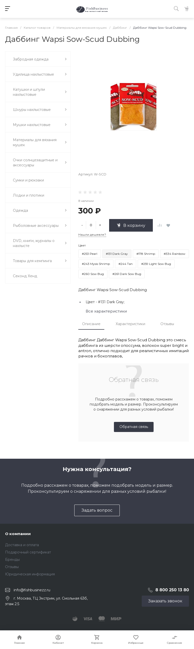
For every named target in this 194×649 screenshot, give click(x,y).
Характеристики (130, 324)
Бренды (12, 559)
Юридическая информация (30, 574)
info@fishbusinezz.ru (32, 590)
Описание (91, 324)
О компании (18, 533)
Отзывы (167, 324)
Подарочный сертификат (28, 552)
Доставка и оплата (22, 545)
